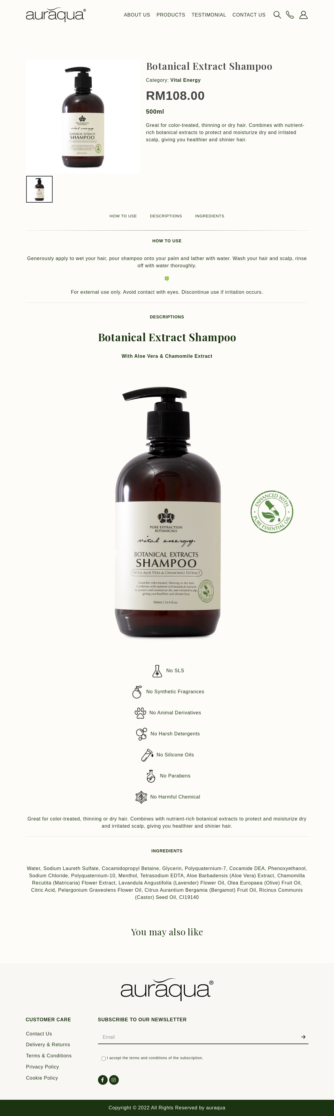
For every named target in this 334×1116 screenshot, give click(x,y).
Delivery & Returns (48, 1044)
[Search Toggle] (277, 15)
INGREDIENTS (209, 216)
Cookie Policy (42, 1078)
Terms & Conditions (49, 1055)
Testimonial (209, 14)
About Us (137, 14)
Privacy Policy (42, 1066)
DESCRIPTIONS (166, 216)
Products (171, 14)
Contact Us (248, 14)
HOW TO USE (123, 216)
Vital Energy (185, 80)
